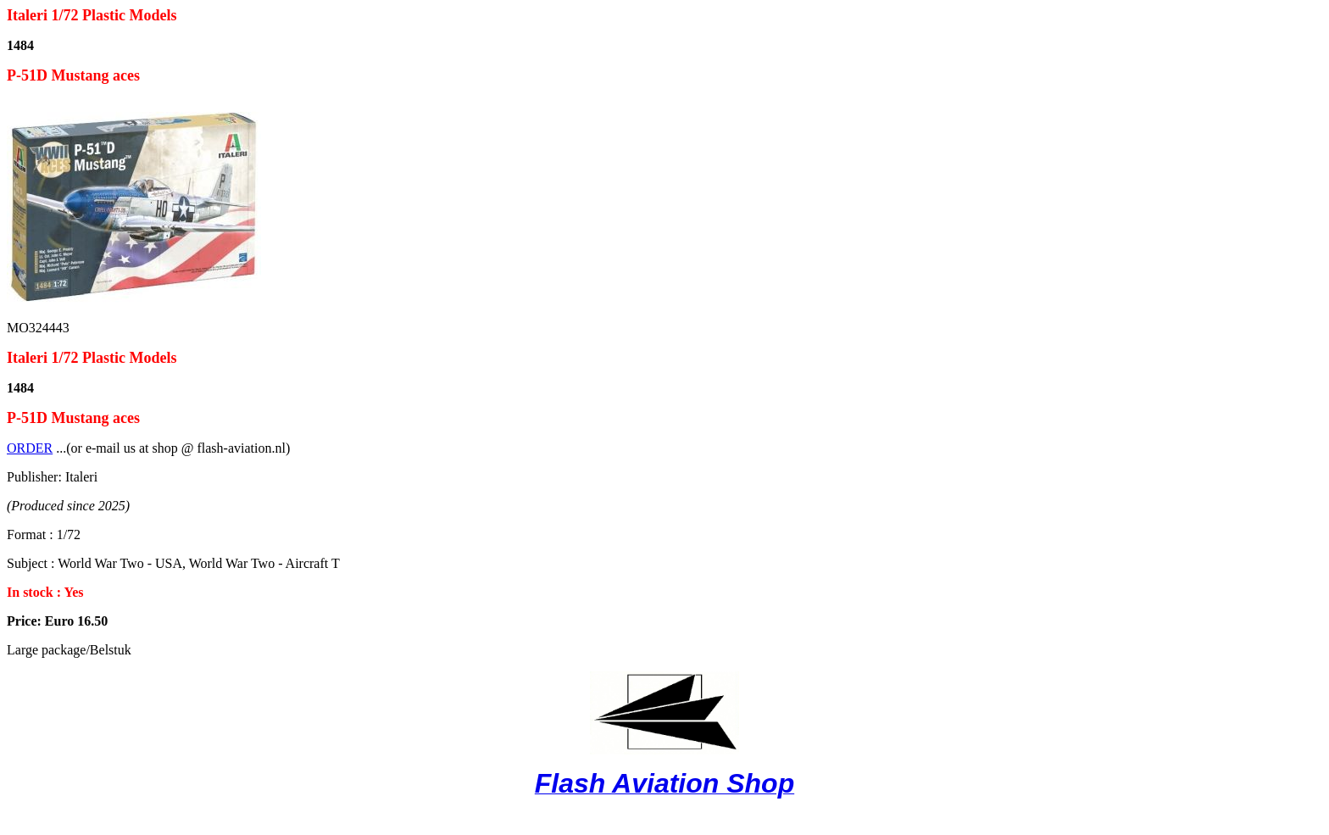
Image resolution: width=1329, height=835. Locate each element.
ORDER (30, 448)
